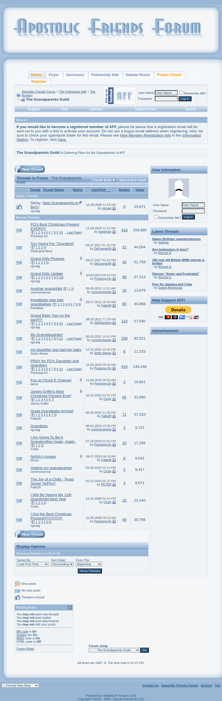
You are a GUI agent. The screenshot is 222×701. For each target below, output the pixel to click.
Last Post (99, 189)
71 (124, 414)
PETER (106, 484)
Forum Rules (25, 648)
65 (124, 397)
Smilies (21, 635)
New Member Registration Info (145, 135)
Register (34, 109)
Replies (124, 189)
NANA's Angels (43, 456)
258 (124, 338)
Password (145, 98)
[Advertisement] (179, 421)
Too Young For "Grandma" (52, 243)
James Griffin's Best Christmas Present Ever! (51, 393)
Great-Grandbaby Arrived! (52, 411)
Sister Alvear (39, 353)
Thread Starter (53, 189)
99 (124, 277)
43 (124, 262)
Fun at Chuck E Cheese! (51, 380)
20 (124, 443)
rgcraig (35, 211)
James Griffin (40, 403)
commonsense (41, 292)
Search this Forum (133, 180)
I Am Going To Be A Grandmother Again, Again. (53, 439)
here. (62, 139)
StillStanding (102, 322)
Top (217, 685)
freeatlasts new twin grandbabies (47, 302)
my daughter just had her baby (56, 350)
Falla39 (106, 305)
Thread (35, 189)
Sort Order (58, 560)
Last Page (74, 232)
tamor (34, 384)
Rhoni (35, 460)
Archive (206, 685)
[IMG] (20, 638)
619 (124, 366)
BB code (22, 631)
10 (61, 232)
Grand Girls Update (47, 273)
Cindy (108, 398)
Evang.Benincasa (170, 287)
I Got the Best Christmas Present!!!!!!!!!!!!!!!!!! (51, 516)
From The (82, 560)
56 (124, 519)
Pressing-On (39, 236)
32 (124, 500)
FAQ (64, 109)
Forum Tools (102, 180)
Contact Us (150, 685)
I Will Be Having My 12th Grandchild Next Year (51, 497)
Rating (77, 189)
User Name (146, 92)
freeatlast (37, 308)
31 (124, 247)
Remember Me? (193, 93)
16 (124, 290)
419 (124, 230)
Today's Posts (145, 109)
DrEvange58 (102, 248)
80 (124, 304)
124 (124, 321)
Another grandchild (46, 288)
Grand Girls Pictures (47, 258)
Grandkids (39, 426)
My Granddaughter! (47, 335)
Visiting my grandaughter (51, 468)
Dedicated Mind (41, 251)
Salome (163, 242)
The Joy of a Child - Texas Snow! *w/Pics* (52, 481)
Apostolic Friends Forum (38, 91)
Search (191, 109)
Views (139, 189)
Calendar (96, 109)
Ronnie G (164, 252)
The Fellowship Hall (72, 91)
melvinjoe (104, 231)
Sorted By (23, 560)
